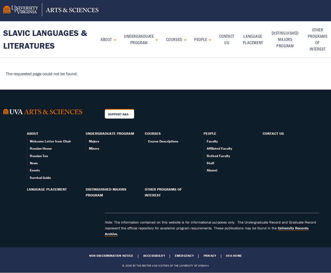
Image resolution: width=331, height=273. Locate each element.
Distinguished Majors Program (285, 39)
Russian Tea (39, 156)
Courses (174, 39)
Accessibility (154, 256)
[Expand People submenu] (208, 39)
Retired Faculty (218, 156)
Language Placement (47, 189)
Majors (94, 141)
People (200, 39)
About (106, 39)
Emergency (184, 256)
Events (35, 170)
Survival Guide (40, 177)
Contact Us (273, 133)
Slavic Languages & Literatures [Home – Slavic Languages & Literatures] (45, 39)
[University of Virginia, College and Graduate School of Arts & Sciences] (50, 10)
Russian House (41, 148)
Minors (94, 148)
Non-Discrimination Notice (111, 256)
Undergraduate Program (139, 39)
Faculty (212, 141)
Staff (210, 163)
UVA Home (234, 256)
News (34, 163)
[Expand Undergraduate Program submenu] (155, 39)
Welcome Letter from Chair (50, 141)
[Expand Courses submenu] (184, 39)
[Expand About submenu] (113, 39)
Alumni (212, 170)
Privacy (210, 256)
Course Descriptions (163, 141)
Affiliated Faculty (219, 148)
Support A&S (118, 114)
